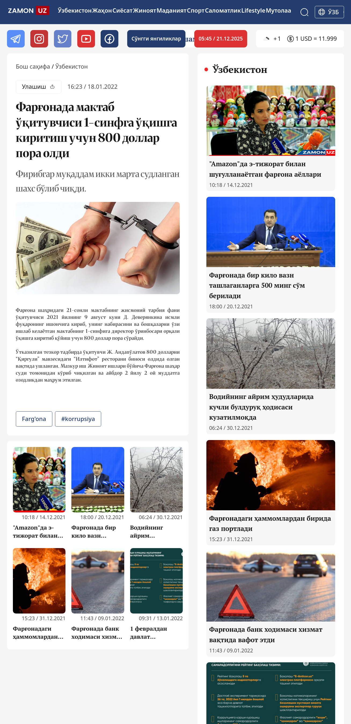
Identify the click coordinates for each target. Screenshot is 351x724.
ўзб (333, 12)
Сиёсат (122, 10)
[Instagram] (39, 38)
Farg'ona (34, 419)
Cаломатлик (223, 10)
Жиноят (144, 10)
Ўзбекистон (75, 10)
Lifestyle (253, 10)
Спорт (195, 10)
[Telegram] (15, 38)
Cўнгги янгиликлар (156, 38)
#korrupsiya (78, 419)
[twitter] (62, 38)
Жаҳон (102, 10)
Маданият (172, 10)
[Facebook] (109, 38)
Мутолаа (278, 10)
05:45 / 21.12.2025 (221, 38)
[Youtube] (86, 38)
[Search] (304, 12)
